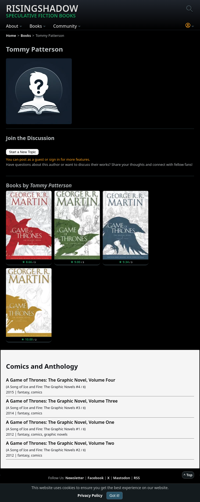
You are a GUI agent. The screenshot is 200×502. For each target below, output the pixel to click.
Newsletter (74, 477)
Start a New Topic (22, 152)
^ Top (188, 474)
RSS (137, 477)
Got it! (114, 495)
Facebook (96, 477)
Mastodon (121, 477)
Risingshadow (42, 10)
